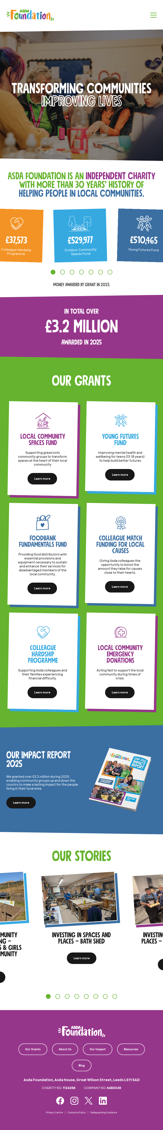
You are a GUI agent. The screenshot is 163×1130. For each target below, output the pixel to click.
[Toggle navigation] (153, 15)
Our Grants (33, 1049)
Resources (131, 1049)
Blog (82, 1065)
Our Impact (98, 1049)
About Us (65, 1049)
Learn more (42, 479)
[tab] (53, 272)
